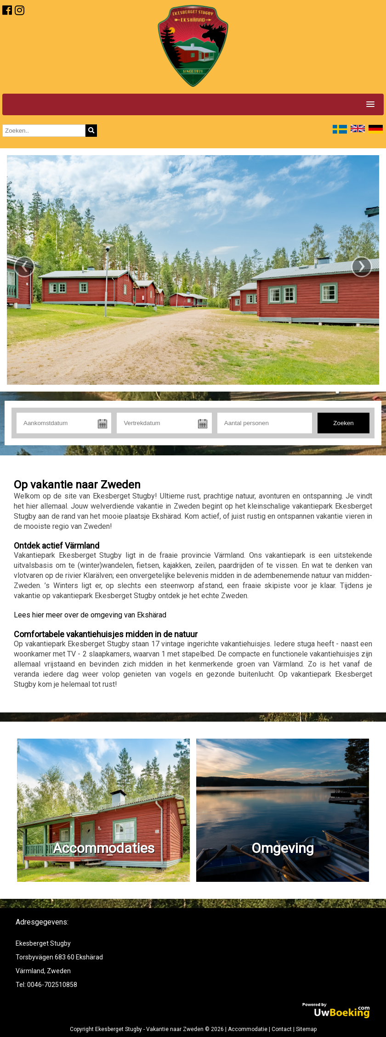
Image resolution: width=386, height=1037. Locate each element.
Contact (282, 1029)
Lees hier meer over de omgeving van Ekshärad (90, 615)
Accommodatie (247, 1029)
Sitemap (306, 1029)
